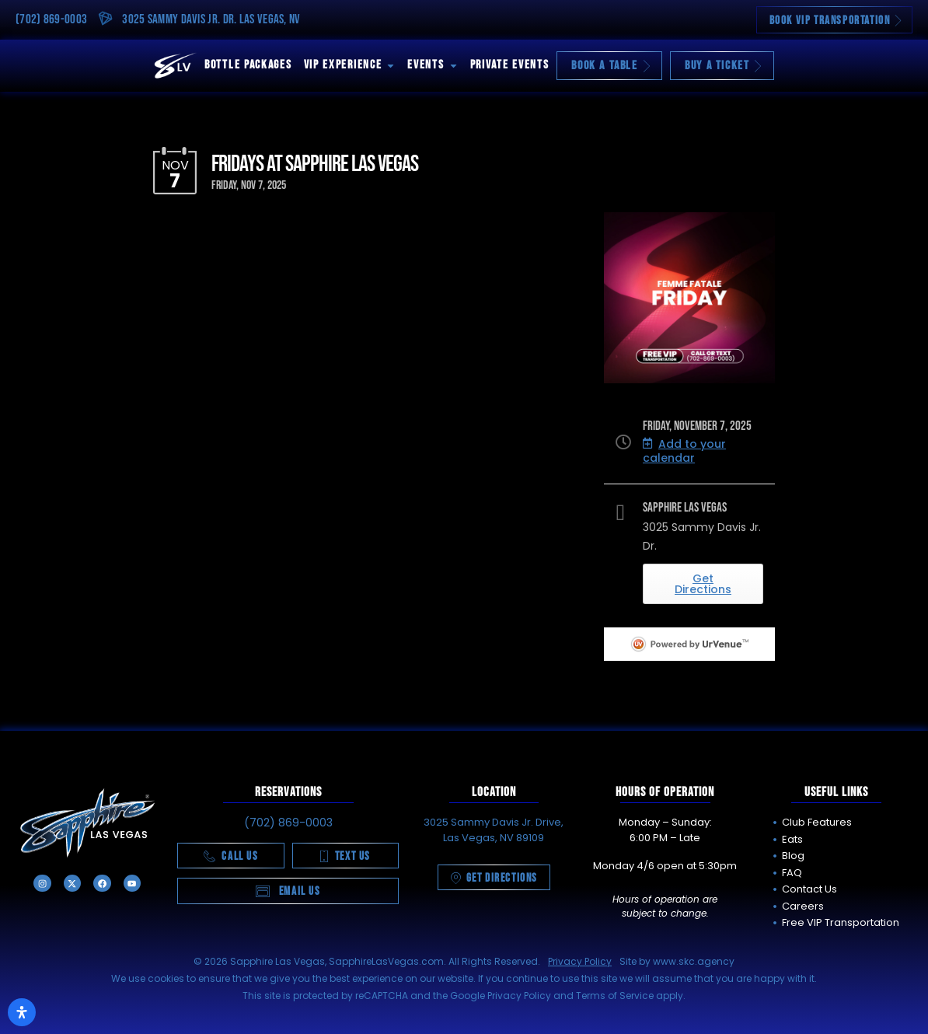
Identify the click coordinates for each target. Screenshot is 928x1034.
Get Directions (703, 584)
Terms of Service (615, 995)
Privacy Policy (580, 961)
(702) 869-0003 (51, 19)
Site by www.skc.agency (676, 961)
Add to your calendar (684, 451)
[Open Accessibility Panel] (22, 1012)
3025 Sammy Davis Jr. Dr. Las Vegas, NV (211, 19)
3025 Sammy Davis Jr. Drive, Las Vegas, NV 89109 (493, 830)
